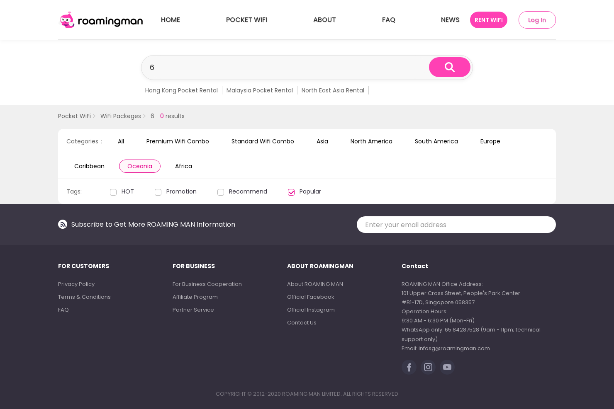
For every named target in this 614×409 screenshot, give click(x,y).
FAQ (388, 19)
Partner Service (193, 310)
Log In (537, 20)
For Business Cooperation (207, 284)
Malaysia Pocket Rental (260, 90)
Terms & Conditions (84, 297)
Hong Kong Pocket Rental (181, 90)
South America (436, 141)
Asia (322, 141)
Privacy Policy (76, 284)
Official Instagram (311, 310)
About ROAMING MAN (315, 284)
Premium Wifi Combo (177, 141)
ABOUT (324, 19)
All (121, 141)
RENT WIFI (489, 20)
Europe (490, 141)
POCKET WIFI (246, 19)
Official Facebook (310, 297)
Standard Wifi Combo (262, 141)
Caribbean (89, 166)
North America (371, 141)
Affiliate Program (195, 297)
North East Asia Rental (333, 90)
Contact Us (302, 323)
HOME (170, 19)
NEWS (450, 19)
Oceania (139, 166)
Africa (183, 166)
